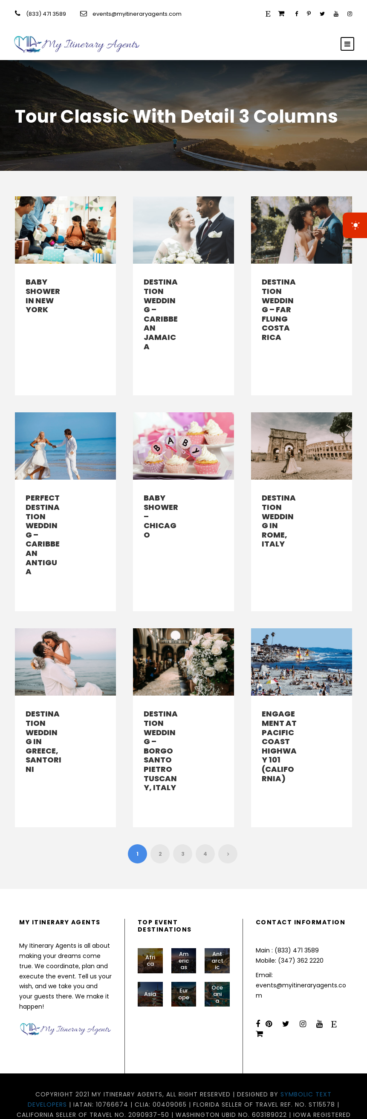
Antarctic (217, 933)
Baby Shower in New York (43, 295)
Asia (150, 966)
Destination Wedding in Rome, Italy (279, 511)
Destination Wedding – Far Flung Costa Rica (279, 309)
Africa (150, 933)
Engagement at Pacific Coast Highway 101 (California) (279, 727)
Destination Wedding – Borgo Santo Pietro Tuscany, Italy (161, 732)
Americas (184, 933)
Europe (183, 966)
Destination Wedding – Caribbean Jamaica (161, 313)
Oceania (217, 966)
